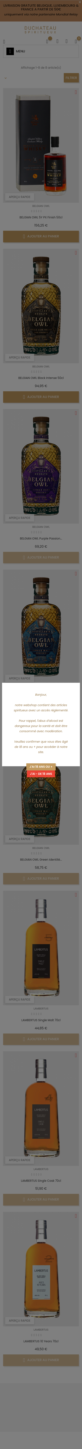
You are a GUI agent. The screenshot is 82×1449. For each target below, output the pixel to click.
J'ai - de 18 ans (41, 774)
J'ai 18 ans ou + (40, 767)
